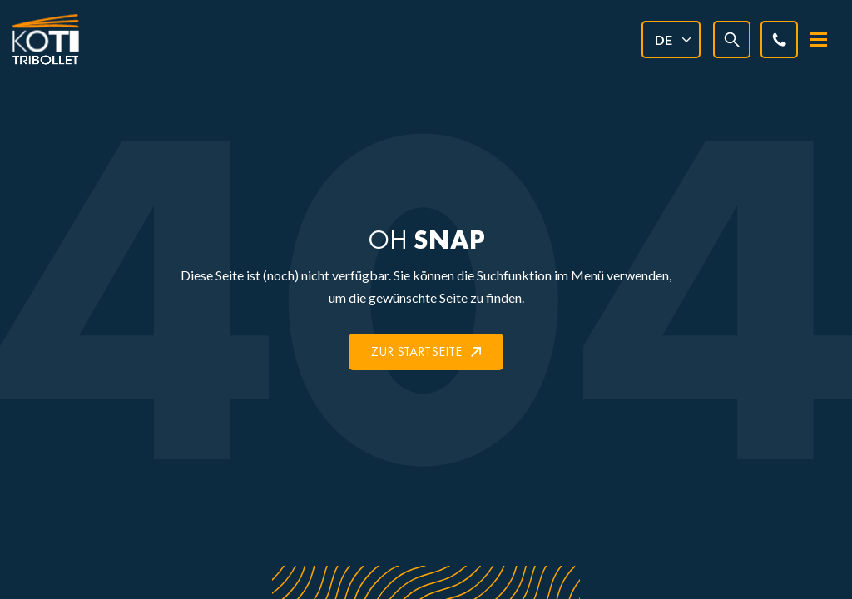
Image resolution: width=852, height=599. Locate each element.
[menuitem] (671, 39)
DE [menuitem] (663, 39)
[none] (671, 39)
